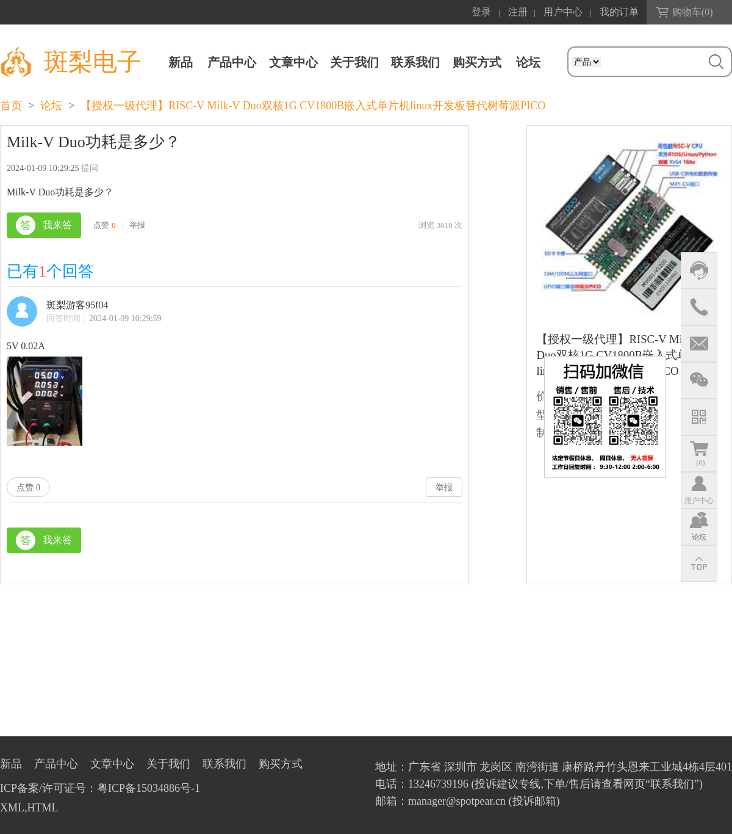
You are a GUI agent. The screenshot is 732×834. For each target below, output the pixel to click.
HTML (43, 808)
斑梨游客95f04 (77, 305)
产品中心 (231, 62)
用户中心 (563, 12)
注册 (518, 12)
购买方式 (477, 62)
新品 (180, 62)
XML (12, 808)
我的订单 (619, 12)
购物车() (692, 12)
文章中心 (293, 62)
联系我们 (415, 62)
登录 (481, 12)
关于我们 (354, 62)
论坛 (51, 106)
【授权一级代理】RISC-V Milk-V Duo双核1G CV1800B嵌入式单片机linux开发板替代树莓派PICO (313, 106)
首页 (11, 106)
